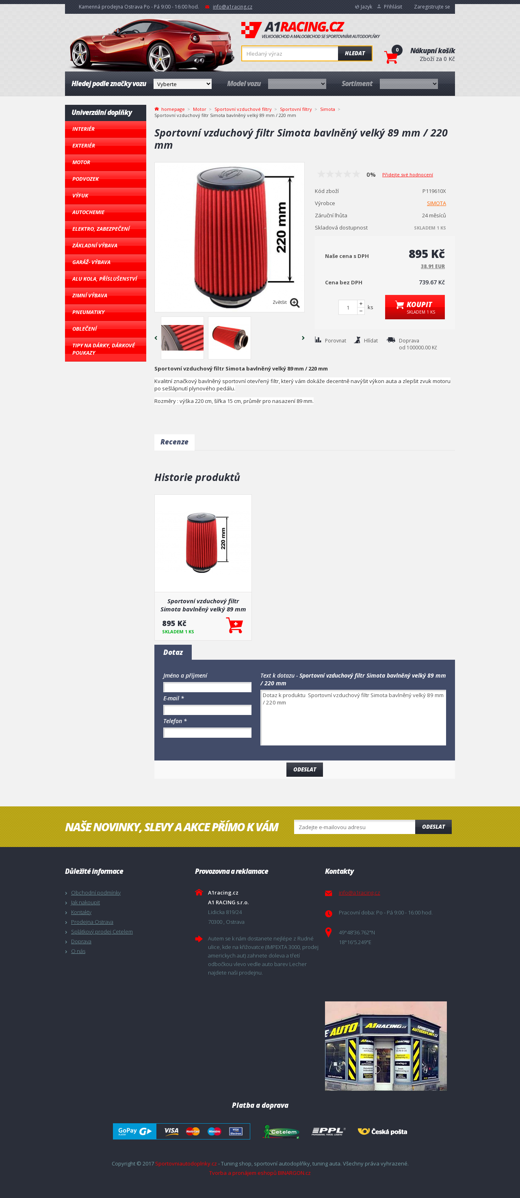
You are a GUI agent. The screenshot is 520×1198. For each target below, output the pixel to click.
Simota (327, 109)
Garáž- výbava (91, 262)
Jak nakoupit (85, 902)
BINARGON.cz (294, 1172)
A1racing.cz (310, 30)
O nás (78, 951)
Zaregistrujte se (432, 6)
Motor (81, 162)
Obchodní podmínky (96, 892)
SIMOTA (436, 203)
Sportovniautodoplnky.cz (186, 1163)
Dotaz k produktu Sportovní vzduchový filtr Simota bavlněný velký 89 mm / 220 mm (353, 717)
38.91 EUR (433, 266)
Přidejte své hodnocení (407, 174)
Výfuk (80, 195)
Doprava (81, 941)
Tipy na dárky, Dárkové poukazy (103, 349)
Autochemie (88, 212)
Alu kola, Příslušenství (104, 278)
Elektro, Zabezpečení (101, 228)
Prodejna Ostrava (92, 921)
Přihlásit (393, 6)
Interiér (83, 128)
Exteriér (83, 145)
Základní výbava (94, 245)
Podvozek (85, 178)
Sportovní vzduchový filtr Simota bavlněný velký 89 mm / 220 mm (203, 605)
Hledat (355, 53)
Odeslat (433, 826)
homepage (173, 108)
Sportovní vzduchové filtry (243, 109)
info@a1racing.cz (232, 6)
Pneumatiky (88, 312)
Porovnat (335, 340)
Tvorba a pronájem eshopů (243, 1172)
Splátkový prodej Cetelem (102, 931)
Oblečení (84, 328)
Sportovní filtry (296, 109)
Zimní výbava (89, 295)
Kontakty (81, 912)
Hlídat (371, 340)
